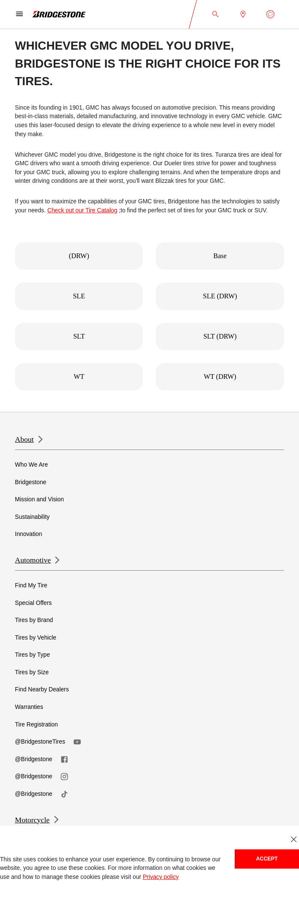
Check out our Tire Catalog (82, 210)
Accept (267, 859)
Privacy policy (161, 877)
